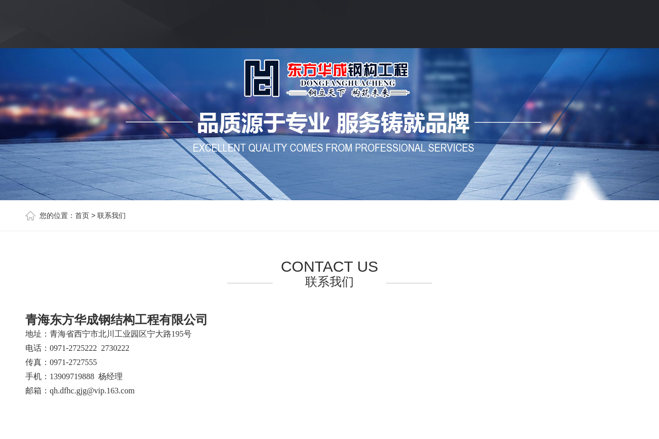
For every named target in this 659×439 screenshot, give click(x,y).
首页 (82, 215)
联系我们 (111, 215)
